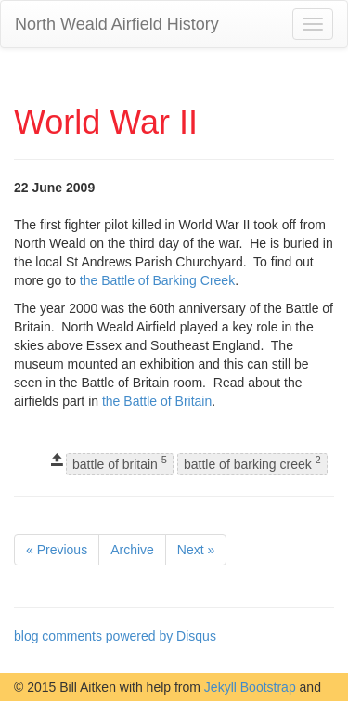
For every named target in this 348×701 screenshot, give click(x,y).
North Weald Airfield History (117, 24)
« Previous (56, 549)
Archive (132, 549)
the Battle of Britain (157, 401)
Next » (195, 549)
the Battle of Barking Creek (157, 280)
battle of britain (119, 464)
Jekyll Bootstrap (250, 687)
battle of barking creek (252, 464)
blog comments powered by (115, 636)
